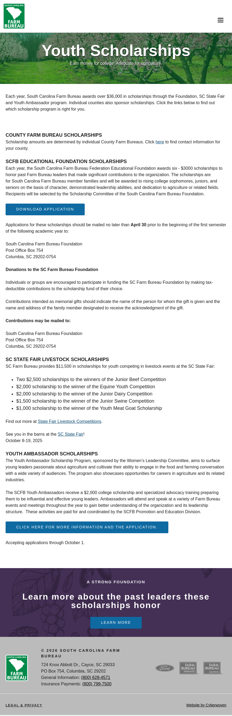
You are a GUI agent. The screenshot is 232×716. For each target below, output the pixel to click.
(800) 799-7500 (96, 685)
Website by (206, 706)
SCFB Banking (212, 669)
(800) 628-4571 (95, 678)
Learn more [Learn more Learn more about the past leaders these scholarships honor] (116, 623)
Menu (219, 18)
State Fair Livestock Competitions (69, 421)
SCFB (14, 16)
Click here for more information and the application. (87, 527)
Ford (165, 669)
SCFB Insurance (189, 669)
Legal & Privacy (24, 706)
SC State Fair (70, 434)
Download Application (45, 209)
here (160, 142)
